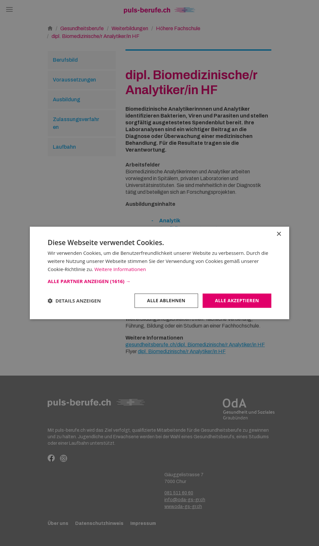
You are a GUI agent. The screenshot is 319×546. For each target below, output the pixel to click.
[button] (159, 281)
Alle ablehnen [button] (166, 300)
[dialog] (159, 273)
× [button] (278, 234)
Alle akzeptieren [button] (237, 300)
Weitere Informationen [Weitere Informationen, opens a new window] (120, 269)
